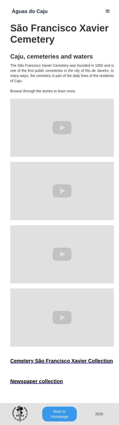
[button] (108, 11)
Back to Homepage (59, 414)
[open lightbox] (61, 362)
